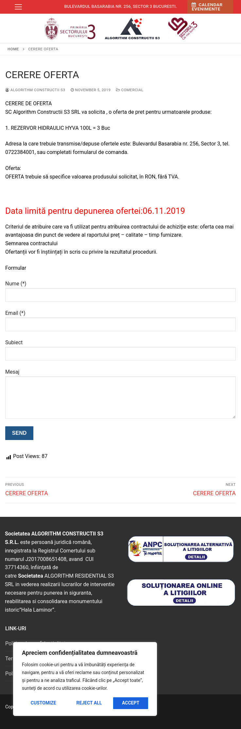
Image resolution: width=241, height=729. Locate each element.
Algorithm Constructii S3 (35, 90)
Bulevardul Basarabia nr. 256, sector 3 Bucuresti (120, 6)
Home (13, 49)
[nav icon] (18, 7)
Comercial (130, 90)
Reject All (89, 702)
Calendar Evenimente (207, 7)
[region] (85, 679)
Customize (43, 702)
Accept (130, 702)
